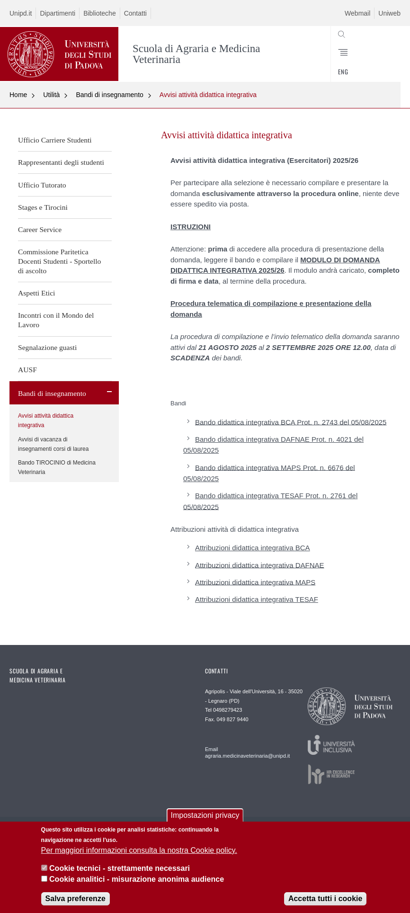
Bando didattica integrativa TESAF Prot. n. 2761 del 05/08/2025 (270, 501)
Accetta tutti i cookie (325, 899)
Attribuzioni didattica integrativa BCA (252, 548)
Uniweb (389, 13)
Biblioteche (99, 13)
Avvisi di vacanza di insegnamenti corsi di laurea (53, 444)
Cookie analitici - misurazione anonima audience (136, 880)
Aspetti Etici (36, 293)
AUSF (27, 370)
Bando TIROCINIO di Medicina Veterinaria (57, 467)
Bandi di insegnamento (109, 94)
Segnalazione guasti (47, 347)
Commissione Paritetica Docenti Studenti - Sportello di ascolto (59, 261)
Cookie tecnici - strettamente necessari (119, 869)
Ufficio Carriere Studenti (55, 140)
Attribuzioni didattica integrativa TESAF (256, 599)
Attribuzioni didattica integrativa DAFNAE (259, 565)
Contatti (135, 13)
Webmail (357, 13)
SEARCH (373, 59)
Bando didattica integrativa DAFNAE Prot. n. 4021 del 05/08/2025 (273, 444)
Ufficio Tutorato (42, 185)
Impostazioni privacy (205, 816)
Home (18, 94)
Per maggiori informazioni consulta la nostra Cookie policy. (139, 851)
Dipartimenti (57, 13)
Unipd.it (20, 13)
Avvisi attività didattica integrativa (208, 94)
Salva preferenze (75, 899)
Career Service (40, 229)
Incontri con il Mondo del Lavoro (56, 320)
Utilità (51, 94)
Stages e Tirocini (43, 207)
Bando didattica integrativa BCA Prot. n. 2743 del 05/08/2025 (290, 422)
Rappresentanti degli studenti (61, 162)
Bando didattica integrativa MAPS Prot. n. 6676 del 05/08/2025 (269, 472)
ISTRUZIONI (190, 227)
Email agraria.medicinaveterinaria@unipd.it (244, 752)
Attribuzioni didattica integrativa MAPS (255, 582)
